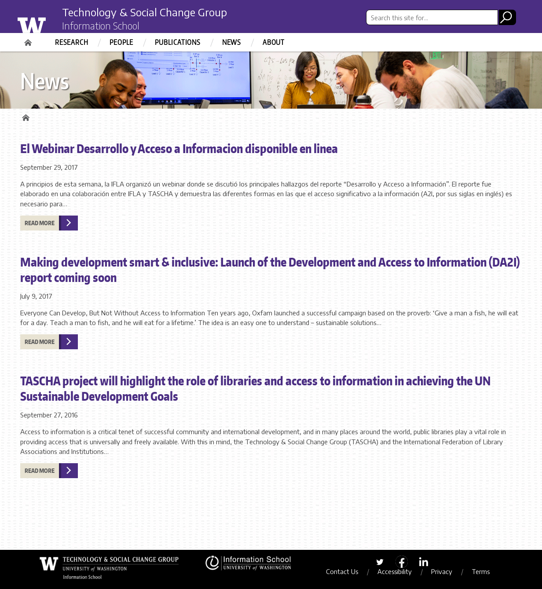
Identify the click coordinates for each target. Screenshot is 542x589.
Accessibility (394, 571)
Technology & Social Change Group (144, 11)
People (121, 42)
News (231, 42)
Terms (481, 571)
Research (71, 42)
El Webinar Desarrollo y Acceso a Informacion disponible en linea (179, 148)
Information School (100, 25)
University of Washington (49, 23)
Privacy (441, 571)
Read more (40, 223)
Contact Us (342, 571)
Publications (178, 42)
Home (29, 39)
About (274, 42)
